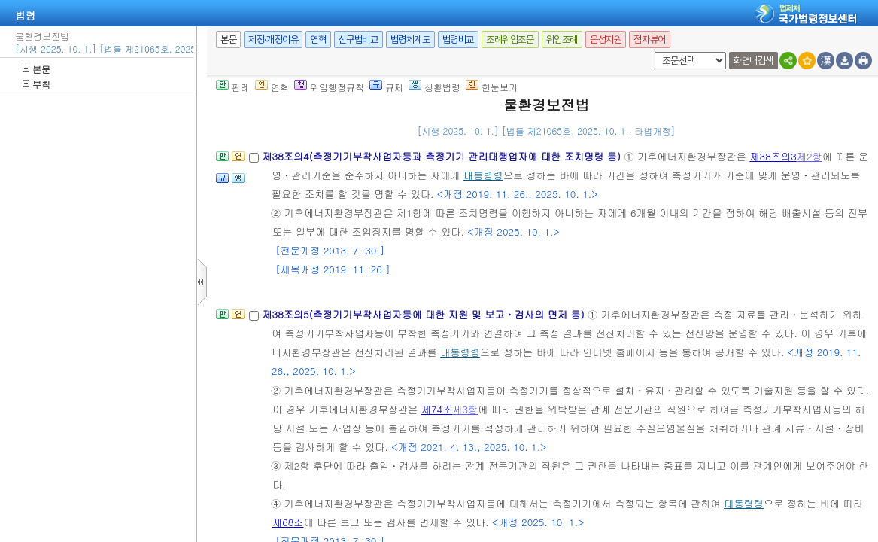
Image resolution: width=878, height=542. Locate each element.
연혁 (318, 39)
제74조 (437, 409)
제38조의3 (772, 156)
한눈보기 (492, 87)
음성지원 (605, 39)
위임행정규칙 (329, 87)
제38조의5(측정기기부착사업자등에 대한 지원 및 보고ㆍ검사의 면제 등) (425, 314)
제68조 (288, 522)
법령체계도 (410, 39)
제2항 (809, 156)
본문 (36, 68)
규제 (386, 87)
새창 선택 (652, 52)
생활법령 (434, 87)
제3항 (465, 409)
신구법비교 (358, 39)
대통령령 (483, 175)
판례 (233, 87)
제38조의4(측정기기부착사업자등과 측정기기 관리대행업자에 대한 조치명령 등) (443, 156)
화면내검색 (753, 60)
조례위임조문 (510, 39)
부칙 (36, 84)
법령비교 (458, 39)
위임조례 (562, 39)
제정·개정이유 (273, 39)
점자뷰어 (649, 39)
